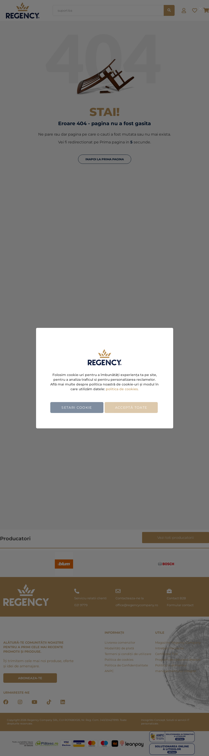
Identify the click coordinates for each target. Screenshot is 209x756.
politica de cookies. (122, 389)
